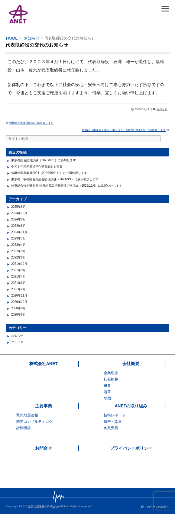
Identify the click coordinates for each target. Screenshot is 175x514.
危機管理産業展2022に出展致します (31, 122)
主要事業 (43, 405)
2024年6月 (18, 225)
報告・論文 (113, 421)
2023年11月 (19, 232)
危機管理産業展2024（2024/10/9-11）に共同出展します (49, 173)
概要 (107, 386)
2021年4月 (18, 276)
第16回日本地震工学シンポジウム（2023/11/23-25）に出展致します (124, 130)
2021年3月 (18, 282)
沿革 (107, 392)
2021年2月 (18, 289)
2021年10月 (19, 263)
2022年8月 (18, 257)
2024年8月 (18, 219)
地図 (107, 398)
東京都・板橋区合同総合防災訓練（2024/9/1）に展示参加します (55, 179)
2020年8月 (18, 308)
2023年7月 (18, 238)
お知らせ (32, 38)
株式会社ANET (43, 363)
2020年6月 (18, 314)
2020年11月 (19, 295)
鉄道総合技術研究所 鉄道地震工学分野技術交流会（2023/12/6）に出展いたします (66, 185)
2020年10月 (19, 302)
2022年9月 (18, 251)
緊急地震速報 (27, 415)
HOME (12, 38)
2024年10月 (19, 213)
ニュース (17, 342)
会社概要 (130, 363)
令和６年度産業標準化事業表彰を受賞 (37, 166)
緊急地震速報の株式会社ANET (47, 506)
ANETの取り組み (131, 405)
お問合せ (43, 448)
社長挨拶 (111, 379)
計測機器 (23, 428)
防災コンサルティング (34, 421)
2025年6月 (18, 206)
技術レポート (114, 415)
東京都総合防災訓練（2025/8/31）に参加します (43, 160)
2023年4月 (18, 244)
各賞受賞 (111, 428)
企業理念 (111, 373)
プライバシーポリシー (131, 448)
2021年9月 (18, 270)
